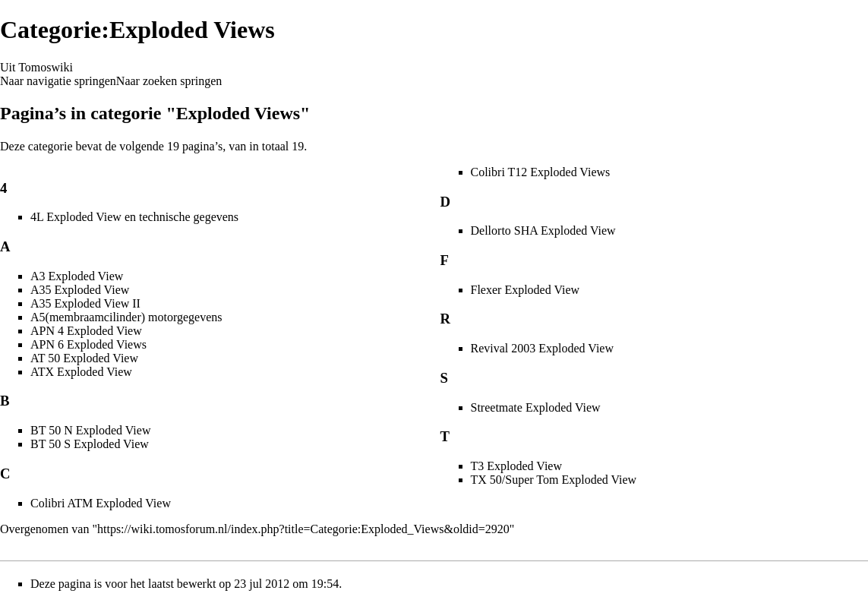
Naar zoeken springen (169, 80)
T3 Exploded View (517, 465)
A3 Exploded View (76, 276)
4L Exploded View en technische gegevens (134, 216)
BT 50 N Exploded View (90, 430)
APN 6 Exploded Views (88, 344)
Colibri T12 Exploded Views (541, 172)
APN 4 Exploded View (86, 330)
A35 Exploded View (79, 289)
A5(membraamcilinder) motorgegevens (126, 317)
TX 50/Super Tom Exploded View (554, 479)
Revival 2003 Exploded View (542, 348)
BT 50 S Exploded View (89, 443)
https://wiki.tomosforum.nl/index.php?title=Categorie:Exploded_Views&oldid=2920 (303, 528)
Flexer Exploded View (525, 289)
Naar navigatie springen (58, 80)
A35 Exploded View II (85, 303)
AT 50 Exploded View (84, 358)
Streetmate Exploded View (536, 407)
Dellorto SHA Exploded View (543, 230)
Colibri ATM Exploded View (100, 503)
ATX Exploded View (81, 371)
